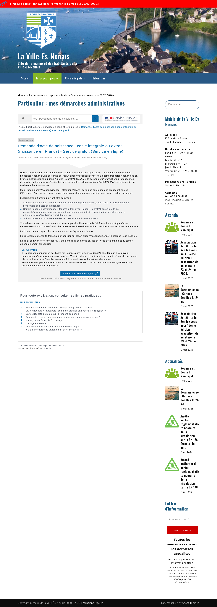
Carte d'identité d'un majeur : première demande (52, 314)
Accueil (25, 78)
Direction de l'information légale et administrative (42, 346)
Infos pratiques (47, 78)
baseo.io (47, 348)
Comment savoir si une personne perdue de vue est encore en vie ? (63, 317)
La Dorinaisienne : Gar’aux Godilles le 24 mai (189, 294)
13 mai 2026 (186, 350)
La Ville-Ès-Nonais (44, 56)
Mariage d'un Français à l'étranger (44, 320)
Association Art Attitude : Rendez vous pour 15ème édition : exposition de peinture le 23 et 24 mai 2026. (189, 258)
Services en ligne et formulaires (61, 127)
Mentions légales (93, 603)
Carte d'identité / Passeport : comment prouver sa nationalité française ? (66, 311)
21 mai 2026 (186, 278)
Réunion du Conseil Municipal (187, 226)
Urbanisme (100, 78)
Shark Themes (190, 603)
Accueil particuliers (30, 127)
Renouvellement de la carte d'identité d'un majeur (53, 326)
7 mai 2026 (186, 452)
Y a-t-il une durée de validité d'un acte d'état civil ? (54, 330)
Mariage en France (36, 323)
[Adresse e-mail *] (182, 519)
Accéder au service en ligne (80, 273)
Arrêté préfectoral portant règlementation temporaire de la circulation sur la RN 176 (190, 474)
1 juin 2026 (186, 235)
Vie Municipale (75, 78)
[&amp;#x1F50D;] (193, 105)
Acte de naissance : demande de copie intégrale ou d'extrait (59, 307)
